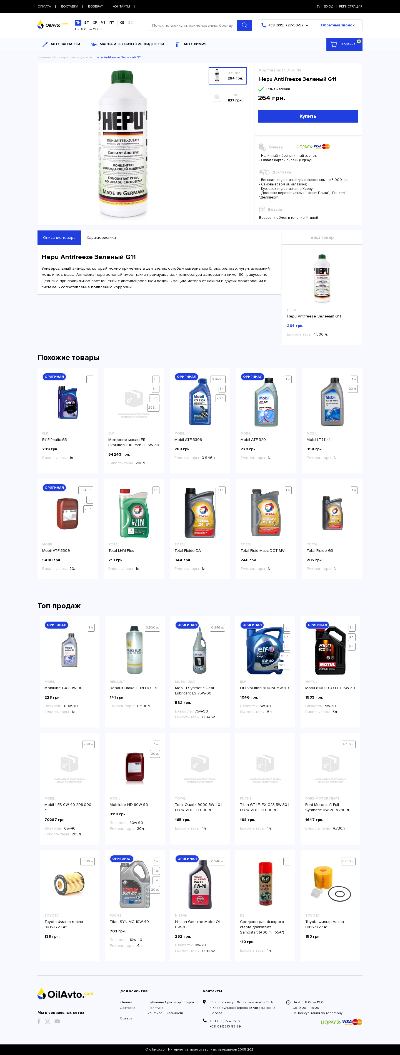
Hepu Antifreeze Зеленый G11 (314, 316)
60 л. (154, 398)
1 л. (90, 379)
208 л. (153, 408)
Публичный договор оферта (171, 1002)
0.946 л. (218, 379)
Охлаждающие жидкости (72, 57)
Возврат (127, 1018)
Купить (308, 116)
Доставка (127, 1008)
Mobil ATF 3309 (188, 439)
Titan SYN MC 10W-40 (129, 921)
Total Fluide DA (187, 550)
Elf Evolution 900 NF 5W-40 (264, 688)
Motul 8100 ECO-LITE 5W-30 (330, 688)
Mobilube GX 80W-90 (63, 688)
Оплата (126, 1002)
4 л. (286, 637)
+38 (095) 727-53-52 (225, 1021)
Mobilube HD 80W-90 (129, 804)
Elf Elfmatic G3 (54, 439)
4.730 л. (348, 744)
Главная (44, 57)
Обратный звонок (337, 25)
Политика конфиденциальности (165, 1010)
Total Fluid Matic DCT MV (262, 550)
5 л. (155, 389)
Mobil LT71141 (318, 439)
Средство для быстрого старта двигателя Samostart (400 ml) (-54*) (262, 927)
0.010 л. (87, 861)
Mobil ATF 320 (253, 439)
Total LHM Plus (121, 550)
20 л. (220, 398)
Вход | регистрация (339, 6)
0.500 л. (152, 627)
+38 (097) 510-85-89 (225, 1026)
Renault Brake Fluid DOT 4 (133, 688)
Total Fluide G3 (320, 550)
